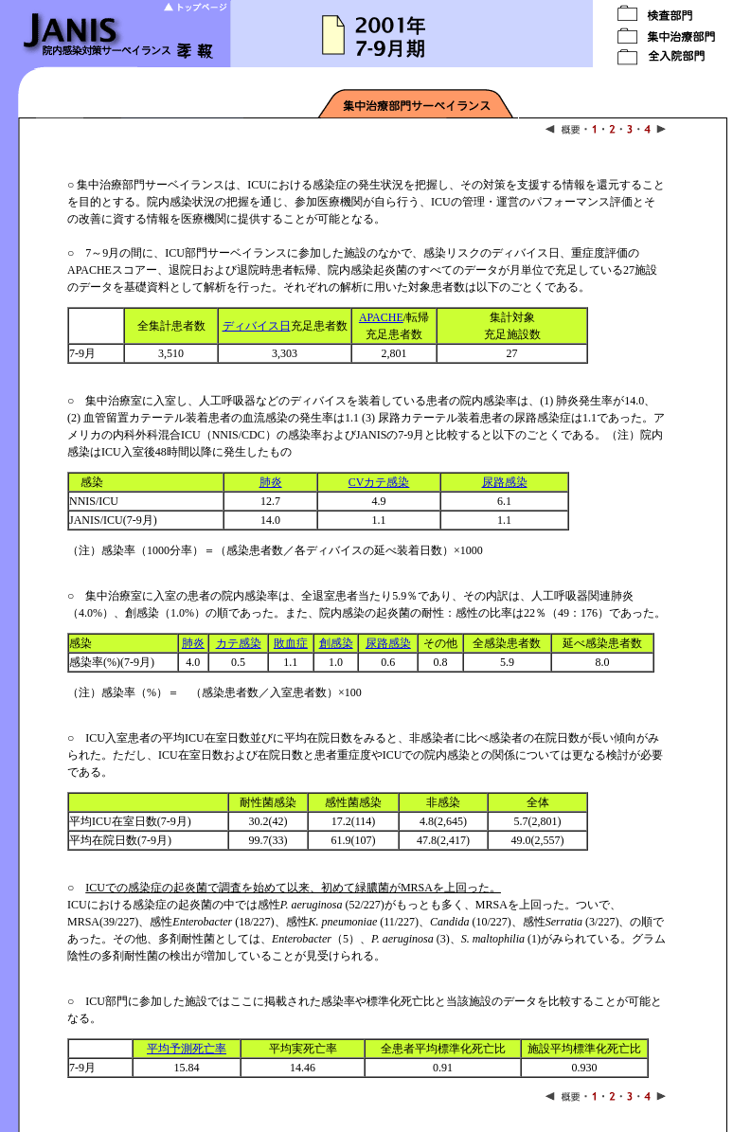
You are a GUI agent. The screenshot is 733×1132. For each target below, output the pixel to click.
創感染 (336, 643)
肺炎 (270, 482)
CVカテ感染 (379, 482)
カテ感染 (238, 643)
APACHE (381, 317)
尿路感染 (504, 482)
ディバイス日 (257, 325)
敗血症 (291, 643)
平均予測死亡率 (186, 1048)
